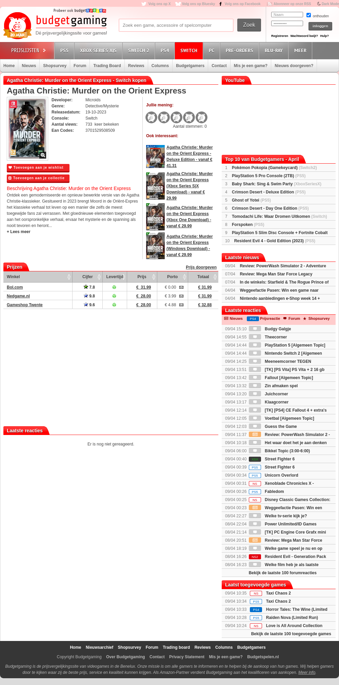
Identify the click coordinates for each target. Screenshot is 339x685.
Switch (189, 50)
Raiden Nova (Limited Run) (292, 617)
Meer (301, 50)
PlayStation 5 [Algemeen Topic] (287, 345)
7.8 (89, 287)
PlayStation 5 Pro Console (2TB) (268, 175)
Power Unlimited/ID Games (283, 524)
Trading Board (107, 65)
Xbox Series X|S (99, 50)
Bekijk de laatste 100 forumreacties (283, 572)
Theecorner (268, 337)
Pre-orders (240, 50)
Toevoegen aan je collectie (36, 178)
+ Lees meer (19, 231)
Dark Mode (330, 4)
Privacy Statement (186, 657)
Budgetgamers (190, 65)
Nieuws (29, 65)
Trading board (176, 647)
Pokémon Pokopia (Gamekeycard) (274, 167)
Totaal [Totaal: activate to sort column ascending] (203, 276)
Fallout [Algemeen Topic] (281, 377)
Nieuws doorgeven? (294, 65)
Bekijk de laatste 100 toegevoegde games (291, 633)
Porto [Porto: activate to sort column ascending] (172, 276)
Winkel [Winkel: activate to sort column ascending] (13, 276)
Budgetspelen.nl (263, 657)
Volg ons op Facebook (243, 4)
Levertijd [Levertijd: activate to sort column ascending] (114, 276)
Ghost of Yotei (251, 200)
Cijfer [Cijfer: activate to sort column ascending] (87, 276)
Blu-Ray (275, 50)
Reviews (136, 65)
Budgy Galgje (270, 329)
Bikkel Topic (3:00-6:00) (279, 451)
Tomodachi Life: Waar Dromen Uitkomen (279, 216)
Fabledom (266, 491)
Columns (160, 65)
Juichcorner (268, 394)
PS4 (166, 50)
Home (9, 65)
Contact (219, 65)
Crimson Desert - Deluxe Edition (268, 192)
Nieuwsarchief (99, 647)
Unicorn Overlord (273, 475)
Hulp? (324, 36)
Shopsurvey (54, 65)
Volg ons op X (159, 4)
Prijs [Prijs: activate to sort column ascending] (142, 276)
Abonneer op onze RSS (292, 4)
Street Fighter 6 (272, 459)
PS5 (65, 50)
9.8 (89, 296)
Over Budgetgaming (125, 657)
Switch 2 (139, 50)
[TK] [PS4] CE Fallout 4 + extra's (288, 410)
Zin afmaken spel (273, 385)
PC (212, 50)
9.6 (89, 305)
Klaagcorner (268, 402)
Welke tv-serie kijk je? (278, 516)
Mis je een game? (250, 65)
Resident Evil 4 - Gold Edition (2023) (274, 240)
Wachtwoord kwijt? (304, 36)
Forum (80, 65)
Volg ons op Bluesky (198, 4)
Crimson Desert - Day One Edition (270, 208)
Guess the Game (273, 426)
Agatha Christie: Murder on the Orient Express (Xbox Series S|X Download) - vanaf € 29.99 (189, 186)
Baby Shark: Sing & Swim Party (276, 184)
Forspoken (248, 224)
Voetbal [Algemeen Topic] (281, 418)
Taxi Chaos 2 (278, 593)
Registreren (279, 36)
